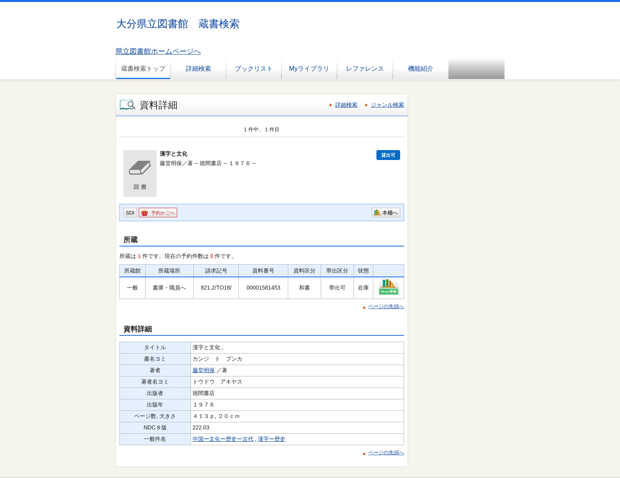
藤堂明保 (204, 370)
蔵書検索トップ (143, 68)
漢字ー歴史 (271, 439)
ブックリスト (254, 68)
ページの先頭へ (386, 306)
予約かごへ (163, 213)
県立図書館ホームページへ (158, 51)
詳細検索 (198, 68)
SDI (130, 213)
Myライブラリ (309, 68)
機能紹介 (420, 68)
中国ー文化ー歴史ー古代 (223, 439)
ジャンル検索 (387, 105)
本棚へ (390, 213)
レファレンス (365, 68)
